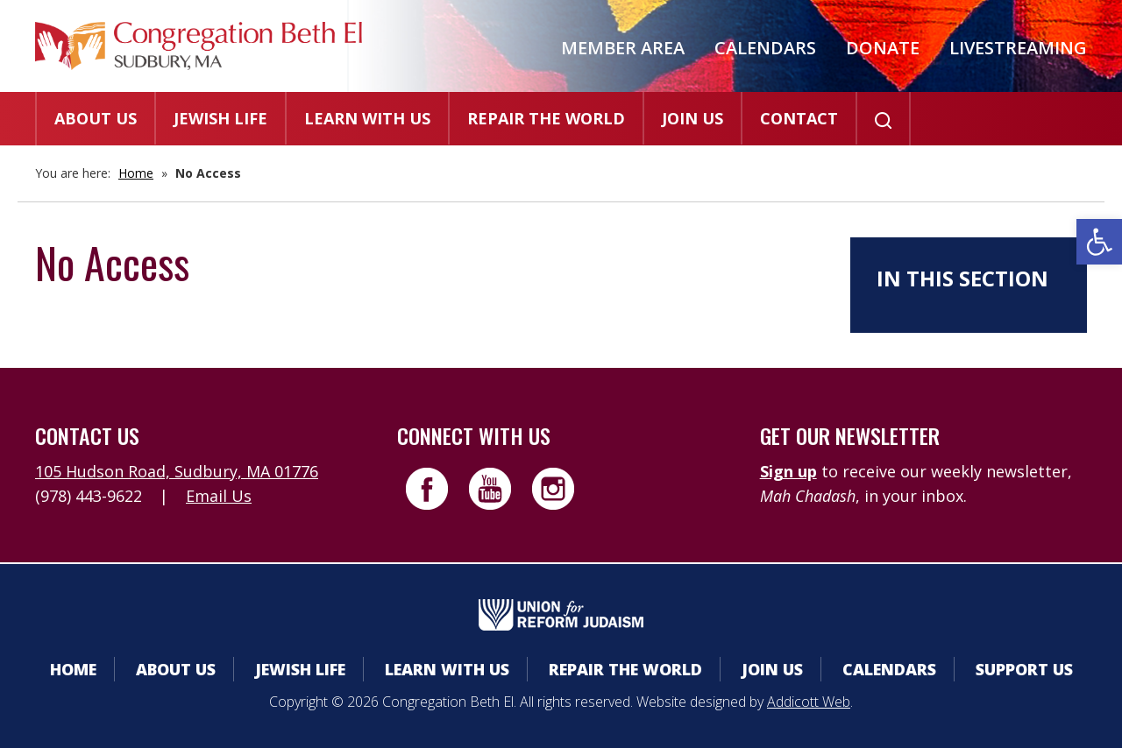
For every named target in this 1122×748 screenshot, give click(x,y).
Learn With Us (367, 118)
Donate (883, 48)
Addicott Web (808, 701)
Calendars (765, 48)
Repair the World (546, 118)
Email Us (219, 495)
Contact (799, 118)
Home (135, 173)
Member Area (623, 48)
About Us (95, 118)
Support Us (1024, 669)
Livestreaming (1018, 48)
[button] (1099, 242)
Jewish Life (220, 118)
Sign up (788, 471)
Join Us (692, 118)
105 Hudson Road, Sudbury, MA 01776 (176, 471)
